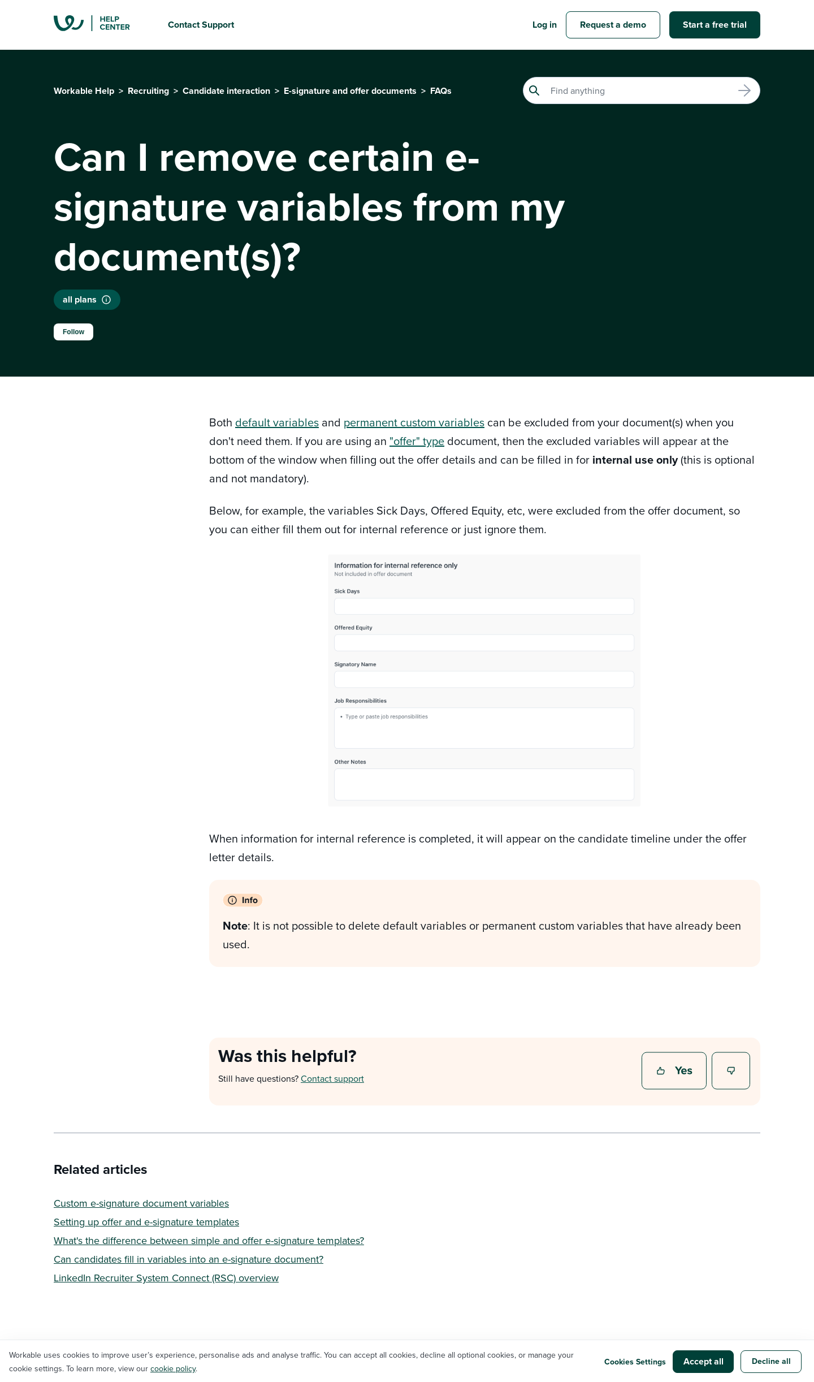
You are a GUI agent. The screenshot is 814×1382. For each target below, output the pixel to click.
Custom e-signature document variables (141, 1203)
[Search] (641, 90)
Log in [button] (544, 24)
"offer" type (416, 441)
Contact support (332, 1078)
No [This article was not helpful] (731, 1071)
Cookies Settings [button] (635, 1361)
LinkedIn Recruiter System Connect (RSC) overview (166, 1278)
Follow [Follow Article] (73, 332)
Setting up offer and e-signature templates (146, 1222)
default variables (277, 422)
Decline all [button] (771, 1361)
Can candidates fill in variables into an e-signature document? (188, 1259)
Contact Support (201, 24)
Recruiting (148, 90)
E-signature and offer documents (350, 90)
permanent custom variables (414, 422)
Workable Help (84, 90)
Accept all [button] (703, 1361)
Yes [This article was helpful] (675, 1071)
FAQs (441, 90)
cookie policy (173, 1368)
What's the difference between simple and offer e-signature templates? (209, 1240)
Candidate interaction (226, 90)
